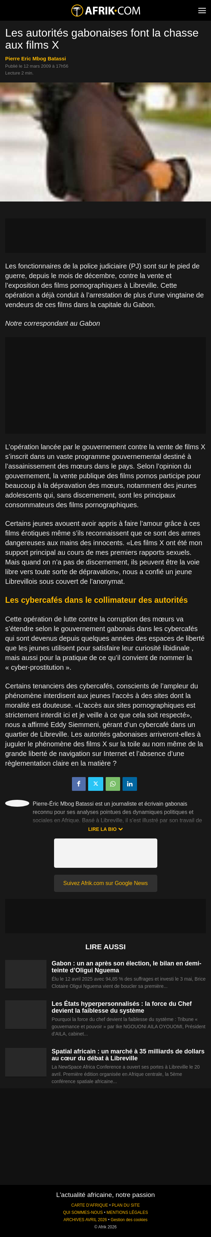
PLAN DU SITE (126, 1205)
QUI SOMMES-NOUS (83, 1212)
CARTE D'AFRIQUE (89, 1205)
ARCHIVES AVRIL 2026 (85, 1219)
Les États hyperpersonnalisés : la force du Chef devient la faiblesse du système (122, 1007)
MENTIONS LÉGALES (127, 1212)
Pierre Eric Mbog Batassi (35, 58)
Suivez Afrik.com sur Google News (105, 883)
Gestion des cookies (128, 1219)
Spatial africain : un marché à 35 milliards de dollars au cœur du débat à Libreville (128, 1055)
